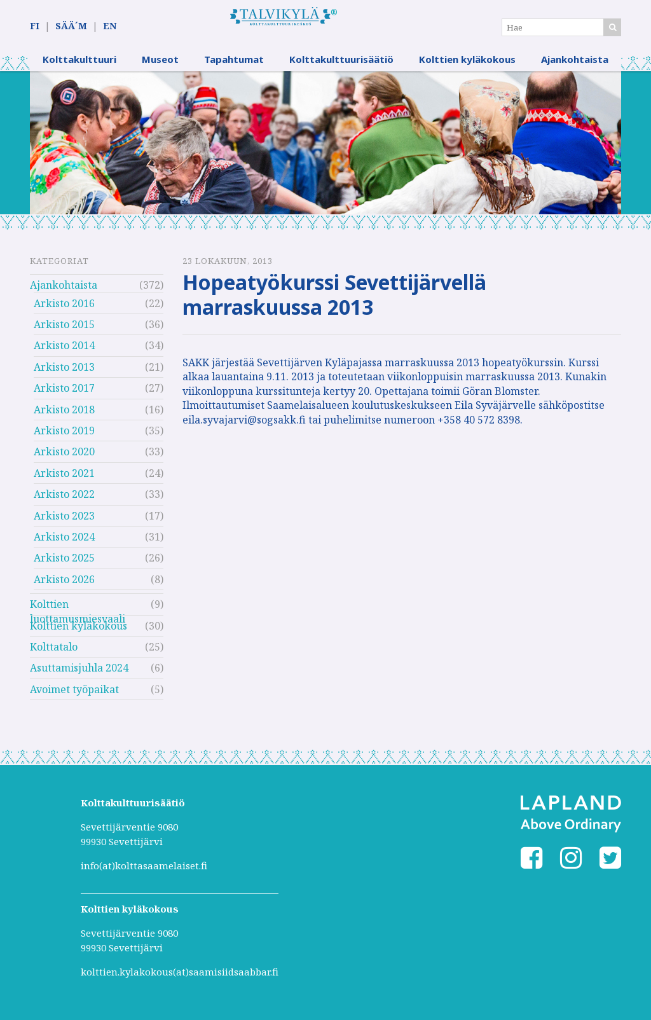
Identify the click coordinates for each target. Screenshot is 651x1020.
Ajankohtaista (574, 66)
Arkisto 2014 (64, 354)
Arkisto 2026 (64, 587)
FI (34, 26)
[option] (325, 150)
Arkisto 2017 (64, 396)
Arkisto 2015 (64, 332)
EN (109, 26)
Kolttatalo (54, 654)
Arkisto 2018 (64, 417)
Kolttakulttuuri (79, 66)
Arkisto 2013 (64, 375)
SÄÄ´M (71, 26)
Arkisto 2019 (64, 438)
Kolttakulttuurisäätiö (341, 66)
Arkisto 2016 (64, 311)
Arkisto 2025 (64, 566)
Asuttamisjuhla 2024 (79, 676)
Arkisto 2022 (64, 502)
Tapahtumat (234, 66)
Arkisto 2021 (64, 481)
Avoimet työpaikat (74, 697)
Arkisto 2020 (64, 460)
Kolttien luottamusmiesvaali (77, 613)
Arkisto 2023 (64, 523)
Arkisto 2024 (64, 544)
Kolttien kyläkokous (467, 66)
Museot (160, 66)
